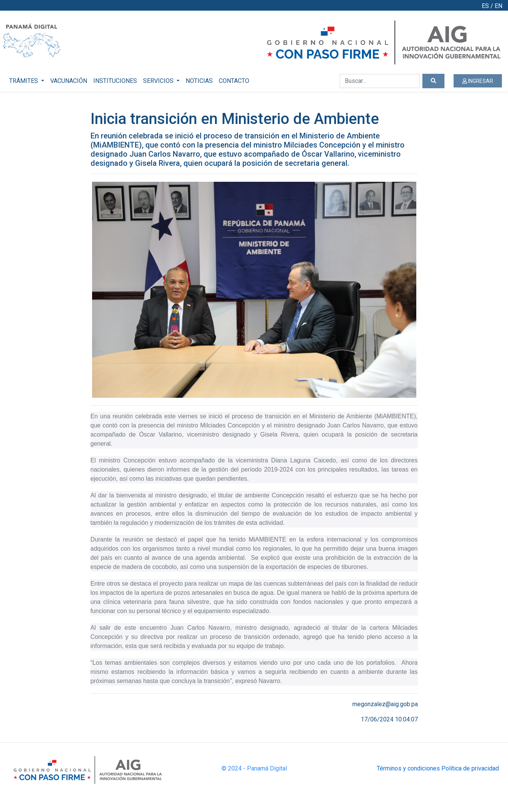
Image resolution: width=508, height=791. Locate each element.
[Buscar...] (379, 81)
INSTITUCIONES (115, 80)
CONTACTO (234, 80)
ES (485, 6)
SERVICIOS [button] (159, 80)
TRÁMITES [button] (24, 80)
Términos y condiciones (408, 768)
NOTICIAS (199, 80)
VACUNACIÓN (68, 80)
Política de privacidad (470, 768)
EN (498, 6)
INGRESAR (477, 81)
